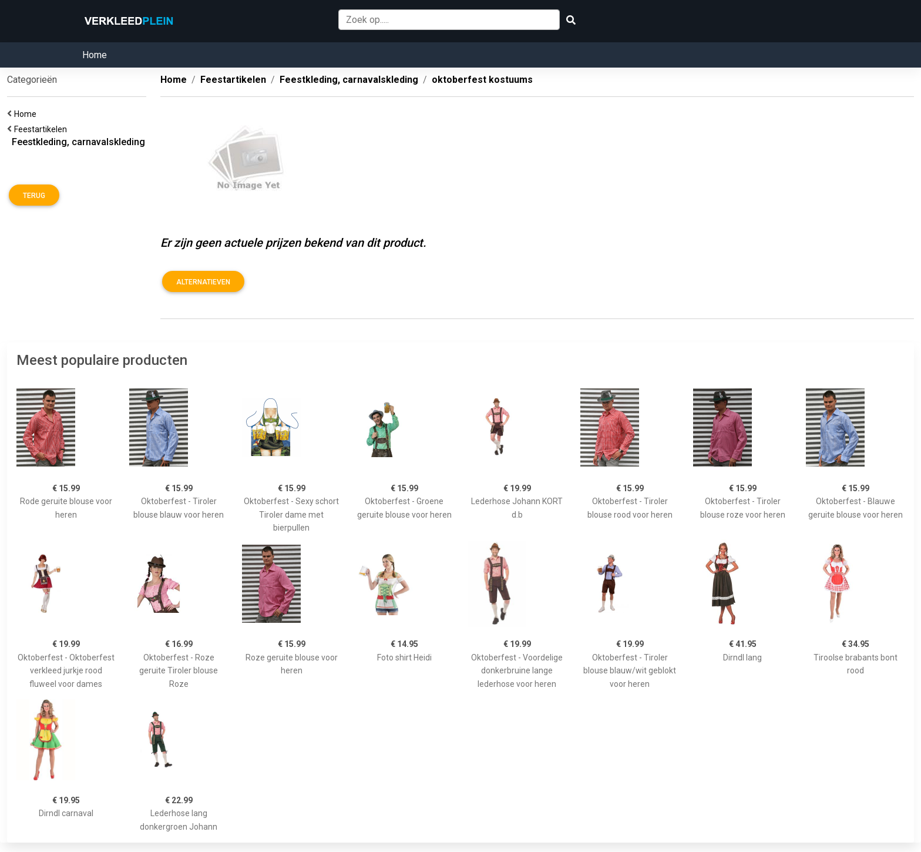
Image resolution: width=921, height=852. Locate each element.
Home (94, 55)
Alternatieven (203, 282)
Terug (34, 196)
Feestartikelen (42, 129)
